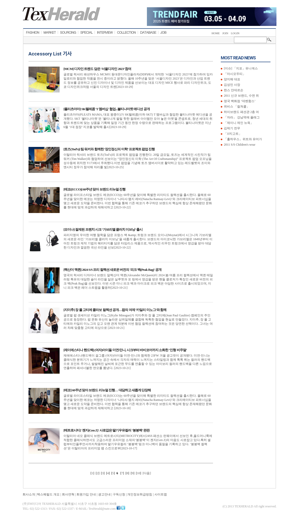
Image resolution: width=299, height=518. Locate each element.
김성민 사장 (231, 85)
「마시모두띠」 (234, 74)
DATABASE (148, 32)
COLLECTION (126, 32)
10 (138, 473)
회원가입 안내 (86, 494)
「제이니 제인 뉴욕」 (238, 123)
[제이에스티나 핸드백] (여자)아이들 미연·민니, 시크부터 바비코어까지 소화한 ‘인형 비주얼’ (125, 350)
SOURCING (68, 32)
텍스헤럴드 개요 (48, 494)
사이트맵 (160, 494)
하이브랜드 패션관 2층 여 (241, 112)
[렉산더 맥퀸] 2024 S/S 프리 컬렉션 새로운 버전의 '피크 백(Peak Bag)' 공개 (112, 270)
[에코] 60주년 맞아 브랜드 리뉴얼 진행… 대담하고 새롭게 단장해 (107, 390)
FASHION (32, 32)
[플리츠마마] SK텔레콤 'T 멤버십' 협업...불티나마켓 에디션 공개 (106, 109)
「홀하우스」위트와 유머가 (242, 139)
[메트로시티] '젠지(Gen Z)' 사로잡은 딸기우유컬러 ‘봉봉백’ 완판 (106, 430)
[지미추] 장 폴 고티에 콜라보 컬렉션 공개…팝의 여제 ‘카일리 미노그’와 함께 (114, 310)
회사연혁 (68, 494)
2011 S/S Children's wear (239, 144)
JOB (163, 32)
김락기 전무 (231, 128)
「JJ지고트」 (232, 134)
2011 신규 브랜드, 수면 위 (241, 95)
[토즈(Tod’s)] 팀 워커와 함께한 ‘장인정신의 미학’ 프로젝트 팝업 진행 (109, 149)
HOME (216, 33)
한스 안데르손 (233, 90)
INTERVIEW (105, 32)
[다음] (147, 473)
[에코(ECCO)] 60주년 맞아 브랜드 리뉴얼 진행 (94, 189)
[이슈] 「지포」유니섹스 (240, 68)
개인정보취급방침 (139, 494)
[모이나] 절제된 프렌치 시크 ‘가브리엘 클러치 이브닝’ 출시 (103, 229)
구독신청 (119, 494)
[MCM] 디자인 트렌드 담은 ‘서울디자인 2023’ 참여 (97, 69)
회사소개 (29, 494)
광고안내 (104, 494)
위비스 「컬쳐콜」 (236, 106)
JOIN (225, 33)
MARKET (49, 32)
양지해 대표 (231, 79)
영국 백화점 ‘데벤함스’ (239, 101)
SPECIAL (86, 32)
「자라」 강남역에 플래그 (241, 117)
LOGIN (235, 33)
